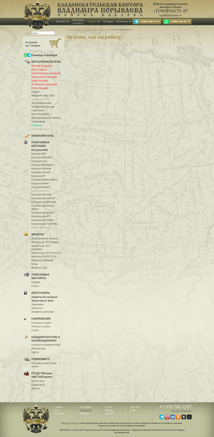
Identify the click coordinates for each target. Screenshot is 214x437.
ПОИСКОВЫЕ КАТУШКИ (40, 144)
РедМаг (35, 282)
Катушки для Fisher (42, 220)
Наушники (37, 304)
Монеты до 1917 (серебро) (40, 247)
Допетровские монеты (44, 238)
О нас (57, 410)
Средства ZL (38, 384)
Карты (35, 352)
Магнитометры (40, 114)
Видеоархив (86, 410)
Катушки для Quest (42, 212)
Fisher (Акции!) (39, 88)
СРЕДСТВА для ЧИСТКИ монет (42, 375)
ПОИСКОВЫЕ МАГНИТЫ (40, 276)
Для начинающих (41, 102)
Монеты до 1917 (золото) (46, 252)
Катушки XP (38, 176)
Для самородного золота (46, 117)
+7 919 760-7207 (176, 407)
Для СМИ (135, 407)
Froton (35, 286)
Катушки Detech (40, 187)
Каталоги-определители (45, 344)
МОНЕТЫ (37, 234)
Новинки (36, 125)
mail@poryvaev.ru (181, 411)
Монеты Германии (42, 260)
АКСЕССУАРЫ (40, 292)
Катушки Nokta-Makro (44, 179)
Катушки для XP (40, 216)
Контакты (122, 21)
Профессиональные (42, 106)
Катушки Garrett (40, 172)
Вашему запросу (71, 423)
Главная (58, 407)
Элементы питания (42, 311)
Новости (84, 413)
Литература (38, 348)
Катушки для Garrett (43, 198)
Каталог (61, 21)
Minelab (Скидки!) (41, 65)
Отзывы (108, 21)
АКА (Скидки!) (39, 69)
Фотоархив (85, 407)
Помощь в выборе (44, 55)
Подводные (38, 121)
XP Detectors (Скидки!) (44, 84)
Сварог (35, 91)
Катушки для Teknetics (44, 223)
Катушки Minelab (41, 168)
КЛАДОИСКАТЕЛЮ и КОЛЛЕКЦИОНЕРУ (45, 338)
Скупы (35, 330)
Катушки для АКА (41, 194)
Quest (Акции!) (39, 80)
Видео (92, 21)
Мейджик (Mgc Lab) (42, 95)
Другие (35, 388)
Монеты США (39, 267)
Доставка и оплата (78, 21)
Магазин (109, 410)
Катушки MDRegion (42, 164)
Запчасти (36, 308)
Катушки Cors (39, 161)
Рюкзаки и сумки (41, 322)
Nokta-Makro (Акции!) (44, 77)
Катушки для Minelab (43, 202)
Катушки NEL (39, 153)
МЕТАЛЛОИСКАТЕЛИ (46, 61)
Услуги (133, 410)
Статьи (108, 407)
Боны (34, 264)
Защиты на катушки (44, 297)
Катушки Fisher (40, 183)
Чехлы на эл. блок (42, 300)
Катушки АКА (39, 150)
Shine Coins (37, 381)
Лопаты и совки (40, 326)
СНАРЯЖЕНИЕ (41, 318)
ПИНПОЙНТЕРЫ (42, 135)
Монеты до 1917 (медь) (45, 242)
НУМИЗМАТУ (40, 359)
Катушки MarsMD (41, 157)
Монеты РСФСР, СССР (44, 256)
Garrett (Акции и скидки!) (45, 73)
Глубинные (37, 110)
